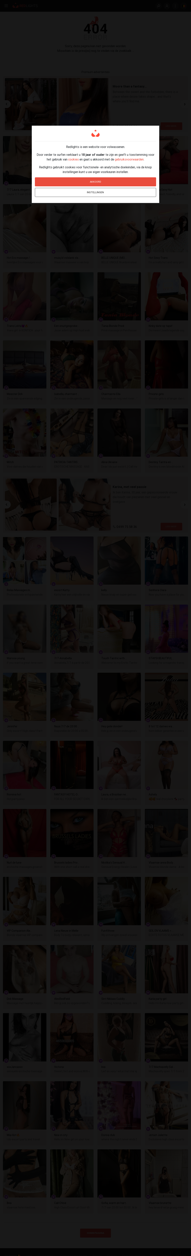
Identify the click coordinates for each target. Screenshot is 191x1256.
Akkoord (95, 181)
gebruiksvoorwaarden (129, 159)
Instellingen (95, 192)
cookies (73, 159)
